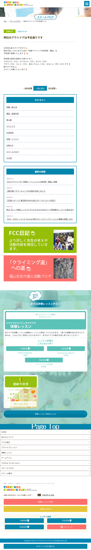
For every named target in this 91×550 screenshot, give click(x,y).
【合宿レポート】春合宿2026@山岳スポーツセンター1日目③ (31, 200)
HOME (3, 432)
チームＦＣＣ (6, 457)
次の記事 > (52, 88)
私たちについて (7, 437)
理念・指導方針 (12, 113)
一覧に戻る (40, 88)
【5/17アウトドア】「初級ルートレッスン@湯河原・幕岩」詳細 (31, 181)
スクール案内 (6, 473)
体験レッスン (6, 452)
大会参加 (10, 132)
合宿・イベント (12, 139)
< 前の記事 (28, 88)
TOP (5, 21)
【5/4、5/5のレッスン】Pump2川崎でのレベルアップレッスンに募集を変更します (39, 219)
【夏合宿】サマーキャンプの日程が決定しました (26, 191)
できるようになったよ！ (11, 463)
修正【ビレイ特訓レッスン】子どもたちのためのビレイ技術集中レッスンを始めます (40, 209)
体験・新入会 (11, 107)
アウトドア (10, 126)
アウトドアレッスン (9, 447)
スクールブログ (15, 21)
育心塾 (9, 120)
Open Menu (86, 3)
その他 (9, 158)
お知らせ (10, 145)
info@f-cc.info (48, 495)
